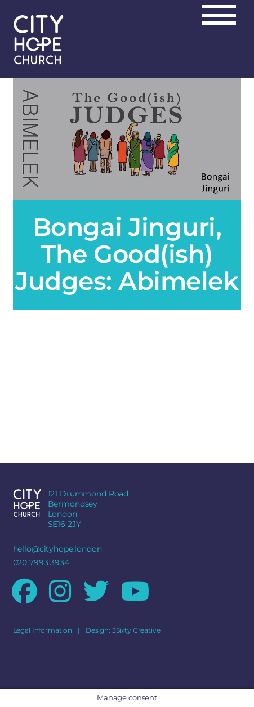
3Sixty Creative (136, 630)
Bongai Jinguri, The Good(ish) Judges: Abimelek (126, 254)
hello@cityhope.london (57, 549)
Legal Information (43, 630)
